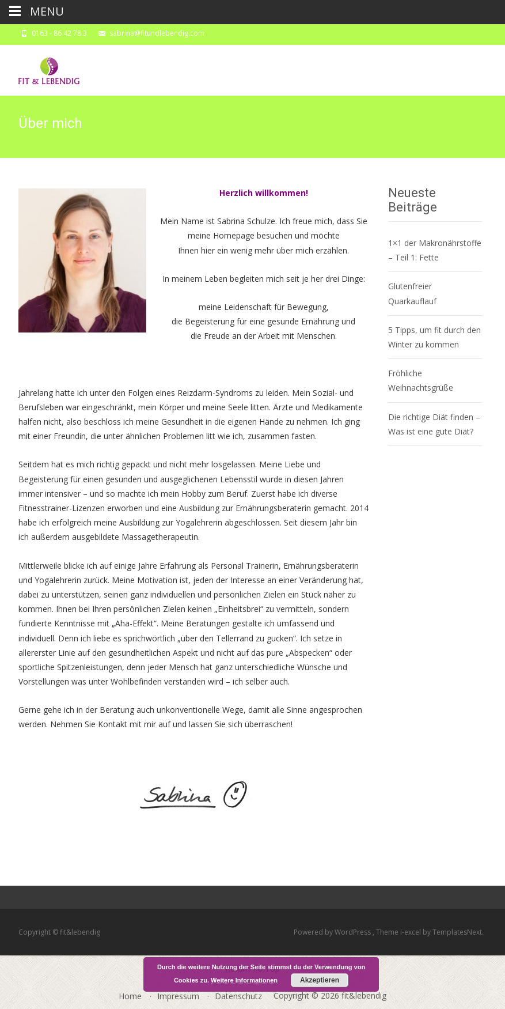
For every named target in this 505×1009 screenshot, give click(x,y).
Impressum (178, 996)
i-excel (411, 932)
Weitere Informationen (244, 980)
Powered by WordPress (333, 932)
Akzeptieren (319, 980)
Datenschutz (238, 996)
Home (130, 996)
